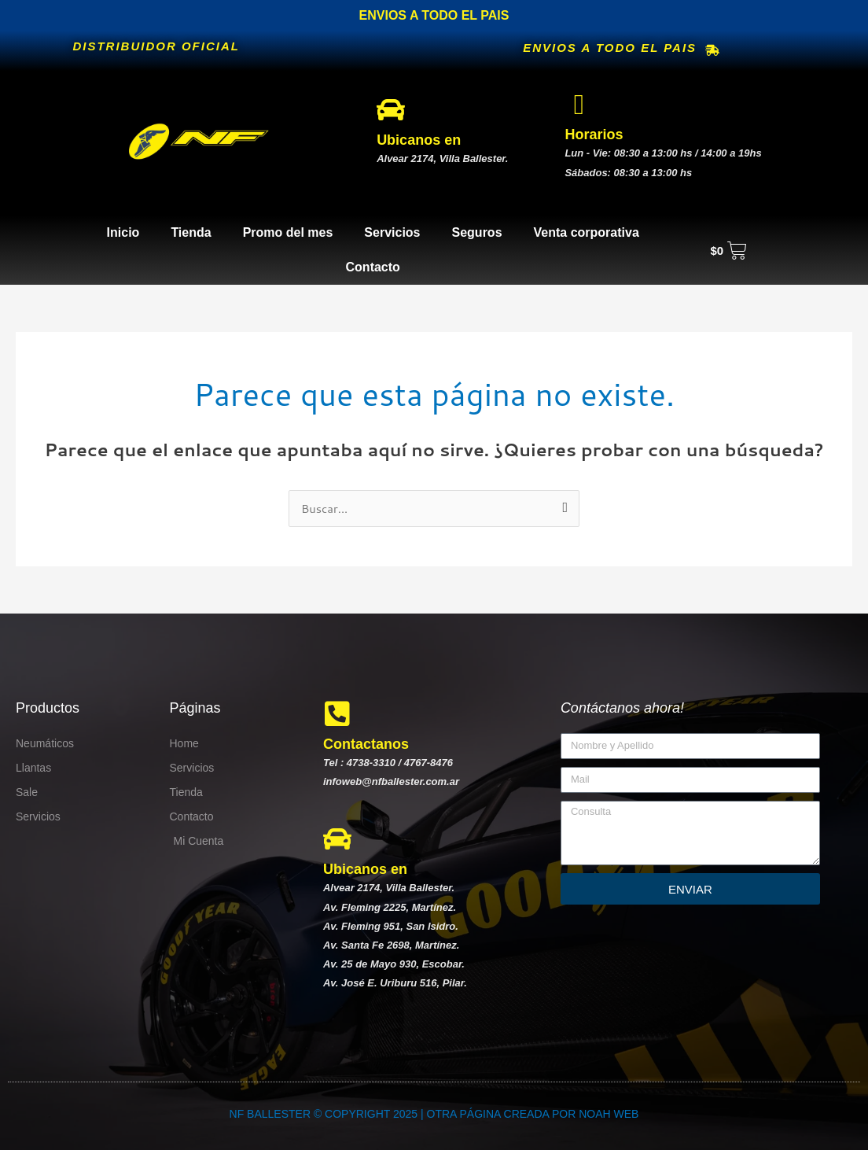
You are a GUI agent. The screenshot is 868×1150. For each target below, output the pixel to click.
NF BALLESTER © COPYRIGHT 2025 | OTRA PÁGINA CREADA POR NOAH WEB (434, 1114)
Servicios (392, 232)
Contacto (373, 267)
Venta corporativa (586, 232)
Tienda (191, 232)
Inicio (123, 232)
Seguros (477, 232)
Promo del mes (288, 232)
